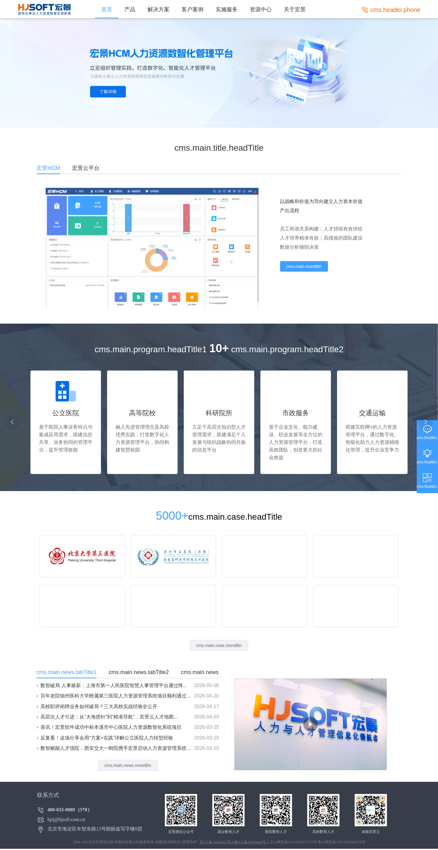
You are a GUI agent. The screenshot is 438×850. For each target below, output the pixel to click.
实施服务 (227, 9)
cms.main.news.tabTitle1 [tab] (66, 672)
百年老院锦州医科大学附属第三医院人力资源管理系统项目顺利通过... (115, 695)
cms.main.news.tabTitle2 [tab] (139, 672)
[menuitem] (106, 9)
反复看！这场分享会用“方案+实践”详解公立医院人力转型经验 (106, 737)
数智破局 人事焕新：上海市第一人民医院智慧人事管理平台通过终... (113, 685)
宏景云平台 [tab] (85, 168)
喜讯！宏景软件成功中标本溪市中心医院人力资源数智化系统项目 (111, 727)
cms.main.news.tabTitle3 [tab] (211, 672)
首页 (106, 9)
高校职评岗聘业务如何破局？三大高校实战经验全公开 (98, 706)
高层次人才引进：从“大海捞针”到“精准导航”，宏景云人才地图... (109, 716)
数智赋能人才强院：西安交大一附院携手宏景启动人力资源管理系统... (115, 748)
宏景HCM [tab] (48, 168)
